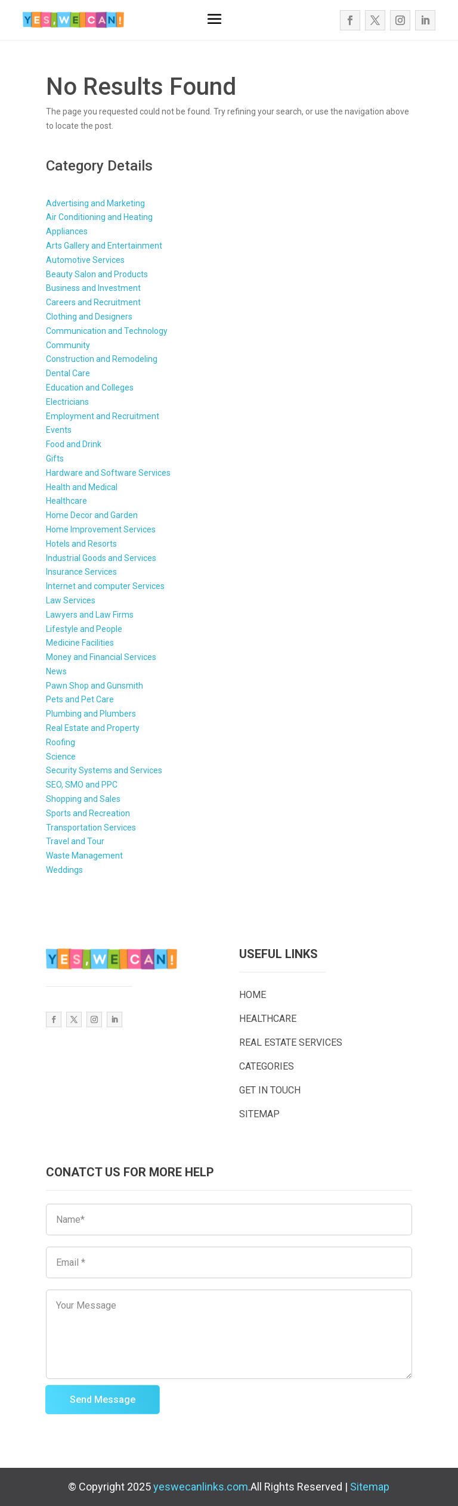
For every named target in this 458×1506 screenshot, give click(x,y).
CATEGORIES (266, 1066)
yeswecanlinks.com (200, 1486)
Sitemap (369, 1486)
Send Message (102, 1399)
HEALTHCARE (267, 1018)
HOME (252, 994)
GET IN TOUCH (270, 1090)
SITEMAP (259, 1114)
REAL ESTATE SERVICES (290, 1042)
